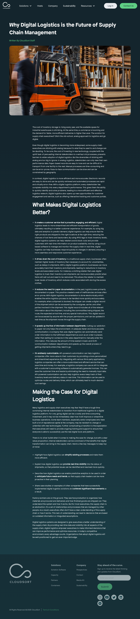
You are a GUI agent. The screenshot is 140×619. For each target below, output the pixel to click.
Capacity (54, 576)
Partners (54, 581)
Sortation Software (58, 570)
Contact (80, 576)
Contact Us (128, 6)
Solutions (23, 6)
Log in (110, 6)
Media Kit (80, 581)
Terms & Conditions (51, 610)
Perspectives (82, 570)
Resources (86, 6)
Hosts (40, 6)
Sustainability (69, 6)
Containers (55, 586)
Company (52, 6)
